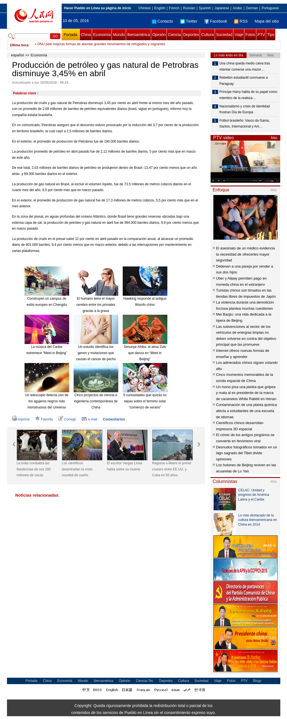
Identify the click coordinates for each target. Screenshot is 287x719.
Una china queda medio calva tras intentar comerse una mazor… (245, 66)
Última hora (19, 45)
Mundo (119, 34)
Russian (189, 8)
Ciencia (174, 34)
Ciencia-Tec (144, 681)
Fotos (250, 34)
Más (274, 138)
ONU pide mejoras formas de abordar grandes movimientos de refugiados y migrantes (101, 45)
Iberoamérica (138, 34)
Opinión (159, 34)
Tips (270, 34)
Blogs (257, 681)
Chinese (144, 8)
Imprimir (21, 419)
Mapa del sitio (267, 21)
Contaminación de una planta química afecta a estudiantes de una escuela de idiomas (246, 411)
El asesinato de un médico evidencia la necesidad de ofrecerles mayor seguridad (245, 254)
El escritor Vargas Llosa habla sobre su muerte (124, 466)
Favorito (44, 419)
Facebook (215, 21)
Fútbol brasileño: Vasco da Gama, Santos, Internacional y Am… (245, 124)
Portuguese (270, 8)
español (17, 55)
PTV (261, 34)
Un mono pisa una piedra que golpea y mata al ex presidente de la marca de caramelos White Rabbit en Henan (246, 393)
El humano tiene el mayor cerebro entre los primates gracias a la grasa (95, 304)
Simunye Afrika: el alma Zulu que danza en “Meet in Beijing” (145, 353)
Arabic (237, 8)
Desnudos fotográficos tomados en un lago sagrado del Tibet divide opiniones (246, 453)
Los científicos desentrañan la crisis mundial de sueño (77, 469)
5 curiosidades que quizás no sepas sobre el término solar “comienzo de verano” (145, 401)
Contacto (162, 21)
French (174, 8)
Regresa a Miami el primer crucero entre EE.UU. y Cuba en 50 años (172, 469)
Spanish (205, 8)
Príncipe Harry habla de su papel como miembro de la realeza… (248, 95)
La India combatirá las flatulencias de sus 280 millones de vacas (34, 469)
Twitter (188, 21)
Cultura (207, 34)
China (86, 34)
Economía (102, 34)
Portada (70, 34)
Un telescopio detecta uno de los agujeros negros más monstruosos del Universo (46, 401)
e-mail (89, 419)
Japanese (221, 8)
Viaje (239, 34)
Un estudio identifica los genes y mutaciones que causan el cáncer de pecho (96, 353)
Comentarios (114, 419)
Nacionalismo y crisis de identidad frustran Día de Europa (245, 109)
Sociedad (224, 34)
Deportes (191, 34)
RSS (241, 21)
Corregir (67, 419)
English (159, 8)
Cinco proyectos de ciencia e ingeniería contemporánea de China (95, 401)
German (252, 8)
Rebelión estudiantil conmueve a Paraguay (244, 81)
